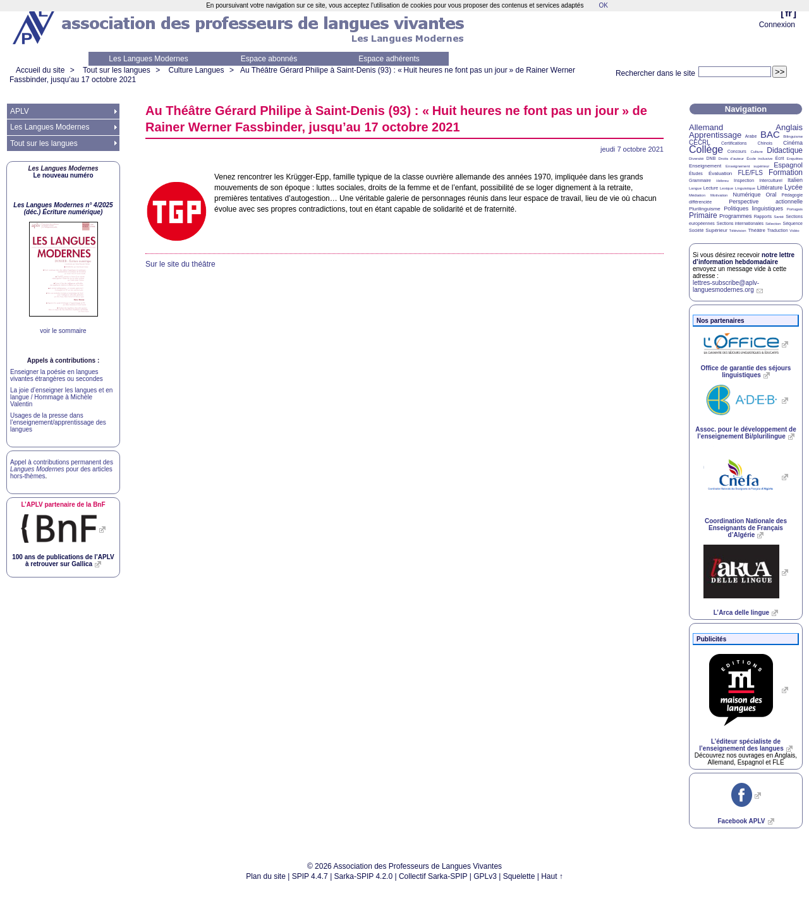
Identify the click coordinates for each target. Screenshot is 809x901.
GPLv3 (485, 876)
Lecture (710, 188)
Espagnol (788, 165)
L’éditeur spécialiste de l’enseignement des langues (741, 745)
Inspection (744, 180)
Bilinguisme (793, 136)
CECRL (699, 142)
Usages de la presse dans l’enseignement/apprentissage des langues (58, 422)
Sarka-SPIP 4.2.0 (363, 876)
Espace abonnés (269, 58)
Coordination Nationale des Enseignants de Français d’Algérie (746, 527)
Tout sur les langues (116, 70)
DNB (711, 158)
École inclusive (759, 158)
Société (696, 230)
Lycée (793, 187)
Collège (706, 149)
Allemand (706, 127)
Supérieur (716, 230)
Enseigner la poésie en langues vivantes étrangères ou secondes (56, 375)
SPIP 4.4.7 (310, 876)
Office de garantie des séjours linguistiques (746, 371)
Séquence (792, 223)
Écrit (779, 158)
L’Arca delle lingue (741, 612)
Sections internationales (740, 223)
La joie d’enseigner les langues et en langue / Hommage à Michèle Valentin (61, 397)
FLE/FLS (750, 172)
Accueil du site (40, 70)
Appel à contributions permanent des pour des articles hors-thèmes (61, 469)
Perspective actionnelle (766, 201)
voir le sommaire (63, 330)
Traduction (777, 230)
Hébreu (722, 181)
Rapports (763, 216)
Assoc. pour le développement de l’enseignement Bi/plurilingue (745, 433)
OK (603, 5)
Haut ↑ (552, 876)
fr (788, 13)
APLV (19, 111)
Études (696, 173)
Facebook (741, 821)
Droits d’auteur (731, 158)
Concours (736, 151)
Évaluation (720, 173)
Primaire (703, 215)
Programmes (735, 216)
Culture (756, 152)
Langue (695, 188)
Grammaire (700, 180)
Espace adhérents (389, 58)
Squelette (519, 876)
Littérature (770, 187)
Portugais (795, 209)
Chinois (765, 143)
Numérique (746, 194)
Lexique (726, 188)
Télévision (737, 231)
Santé (779, 217)
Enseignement (705, 166)
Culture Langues (196, 70)
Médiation (697, 195)
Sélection (773, 224)
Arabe (751, 136)
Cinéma (793, 143)
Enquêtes (795, 158)
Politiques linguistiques (753, 208)
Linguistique (745, 188)
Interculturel (770, 180)
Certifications (733, 143)
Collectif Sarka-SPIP (433, 876)
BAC (770, 134)
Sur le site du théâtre (180, 264)
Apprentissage (715, 135)
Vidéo (794, 231)
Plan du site (266, 876)
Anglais (789, 127)
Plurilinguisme (705, 209)
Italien (795, 180)
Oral (771, 194)
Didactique (785, 150)
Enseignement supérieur (747, 166)
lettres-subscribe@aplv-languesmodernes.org (726, 286)
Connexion (777, 24)
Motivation (718, 195)
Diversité (696, 158)
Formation (786, 172)
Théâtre (756, 230)
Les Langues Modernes (148, 58)
